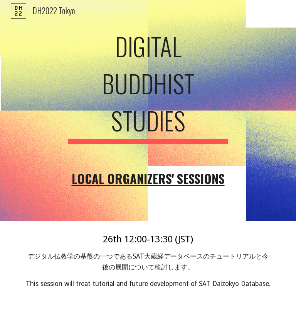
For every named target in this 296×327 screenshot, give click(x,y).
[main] (148, 110)
